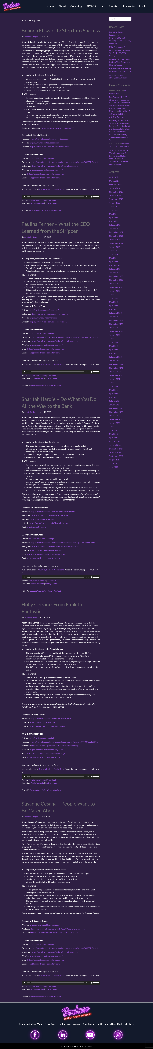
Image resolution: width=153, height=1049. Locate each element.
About (62, 6)
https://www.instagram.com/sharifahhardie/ (49, 515)
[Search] (120, 19)
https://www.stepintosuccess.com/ (45, 143)
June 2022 (113, 342)
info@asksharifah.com (36, 527)
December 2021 (116, 364)
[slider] (57, 196)
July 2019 (113, 463)
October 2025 (115, 195)
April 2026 (113, 177)
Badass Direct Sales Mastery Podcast (45, 210)
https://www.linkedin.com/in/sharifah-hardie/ (49, 523)
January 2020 (114, 445)
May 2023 (113, 302)
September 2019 (116, 456)
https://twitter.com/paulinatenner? (44, 310)
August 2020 (114, 423)
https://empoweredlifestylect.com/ (45, 925)
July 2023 (113, 294)
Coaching (76, 6)
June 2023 (113, 298)
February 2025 (115, 225)
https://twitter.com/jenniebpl (41, 158)
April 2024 (113, 261)
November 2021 (116, 368)
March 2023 (114, 309)
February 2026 (115, 184)
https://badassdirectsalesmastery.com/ (46, 170)
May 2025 (113, 214)
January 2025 (114, 228)
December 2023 (116, 276)
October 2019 (115, 452)
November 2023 (116, 280)
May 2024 (113, 258)
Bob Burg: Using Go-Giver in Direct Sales (119, 137)
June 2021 (113, 386)
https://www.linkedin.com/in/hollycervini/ (47, 726)
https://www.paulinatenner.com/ (43, 318)
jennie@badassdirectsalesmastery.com (43, 178)
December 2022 (116, 320)
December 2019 (116, 449)
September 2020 (116, 419)
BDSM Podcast (95, 6)
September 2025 (116, 199)
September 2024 (116, 243)
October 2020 (115, 415)
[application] (61, 197)
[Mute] (91, 197)
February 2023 (115, 313)
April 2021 (113, 393)
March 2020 (114, 441)
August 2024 (114, 247)
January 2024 (114, 272)
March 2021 (114, 397)
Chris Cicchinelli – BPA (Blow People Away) (118, 161)
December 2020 (116, 408)
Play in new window (37, 200)
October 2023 (115, 283)
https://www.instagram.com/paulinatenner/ (49, 314)
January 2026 (114, 188)
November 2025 (116, 192)
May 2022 (113, 346)
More (54, 203)
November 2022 (116, 324)
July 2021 (113, 382)
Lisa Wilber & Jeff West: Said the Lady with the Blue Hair (119, 114)
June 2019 (113, 467)
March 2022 (114, 353)
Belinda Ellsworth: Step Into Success (61, 30)
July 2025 (113, 206)
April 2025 (113, 217)
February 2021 (115, 401)
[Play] (24, 197)
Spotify (48, 203)
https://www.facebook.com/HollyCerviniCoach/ (51, 718)
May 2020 (113, 434)
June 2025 (113, 210)
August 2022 (114, 335)
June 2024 (113, 254)
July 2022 (113, 338)
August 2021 (114, 379)
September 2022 (116, 331)
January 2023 (114, 316)
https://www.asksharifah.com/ (43, 519)
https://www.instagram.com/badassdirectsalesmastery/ (54, 166)
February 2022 (115, 357)
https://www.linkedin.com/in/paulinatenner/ (48, 322)
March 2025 (114, 221)
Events (113, 6)
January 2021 (114, 405)
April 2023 (113, 305)
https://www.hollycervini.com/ (42, 722)
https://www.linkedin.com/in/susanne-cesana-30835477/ (54, 932)
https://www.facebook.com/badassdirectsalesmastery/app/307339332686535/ (64, 162)
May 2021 (113, 390)
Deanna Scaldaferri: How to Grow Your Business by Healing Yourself (120, 62)
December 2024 (116, 232)
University (128, 6)
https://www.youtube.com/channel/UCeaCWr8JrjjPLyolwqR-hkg (57, 929)
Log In (143, 6)
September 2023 (116, 287)
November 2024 (116, 236)
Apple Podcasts (37, 203)
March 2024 (114, 265)
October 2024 (115, 239)
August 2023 (114, 291)
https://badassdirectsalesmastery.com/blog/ (46, 174)
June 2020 (113, 430)
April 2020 (113, 437)
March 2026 (114, 181)
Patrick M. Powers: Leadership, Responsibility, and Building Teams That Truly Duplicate (120, 38)
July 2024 (113, 250)
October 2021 (115, 371)
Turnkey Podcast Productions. (52, 189)
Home (50, 6)
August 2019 (114, 460)
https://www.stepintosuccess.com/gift (58, 128)
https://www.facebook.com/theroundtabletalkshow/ (53, 511)
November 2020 (116, 412)
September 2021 (116, 375)
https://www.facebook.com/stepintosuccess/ (50, 139)
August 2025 (114, 203)
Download (51, 200)
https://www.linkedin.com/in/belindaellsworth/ (49, 146)
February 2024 (115, 269)
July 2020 (113, 426)
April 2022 (113, 349)
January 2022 (114, 360)
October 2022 (115, 327)
